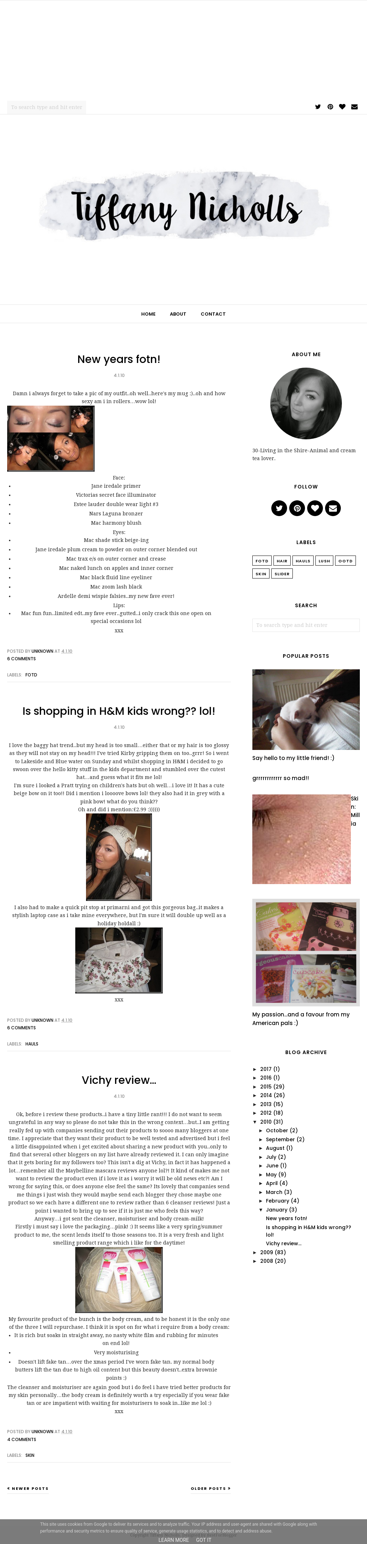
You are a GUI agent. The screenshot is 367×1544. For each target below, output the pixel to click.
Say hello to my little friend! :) (293, 758)
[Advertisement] (183, 50)
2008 (266, 1261)
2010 (266, 1121)
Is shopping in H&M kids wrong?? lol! (119, 711)
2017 (266, 1069)
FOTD (31, 675)
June (272, 1165)
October (277, 1130)
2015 (266, 1086)
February (277, 1200)
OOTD (345, 561)
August (275, 1148)
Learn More (173, 1540)
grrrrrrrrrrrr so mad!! (280, 778)
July (271, 1157)
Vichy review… (119, 1080)
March (274, 1192)
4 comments (21, 1439)
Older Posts (208, 1488)
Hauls (31, 1044)
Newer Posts (30, 1488)
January (276, 1209)
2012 (266, 1112)
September (280, 1139)
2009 (266, 1252)
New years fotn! (119, 359)
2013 (266, 1104)
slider (282, 574)
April (272, 1183)
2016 (266, 1077)
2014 (266, 1095)
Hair (282, 561)
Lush (324, 561)
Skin (29, 1455)
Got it (203, 1540)
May (271, 1174)
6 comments (21, 659)
